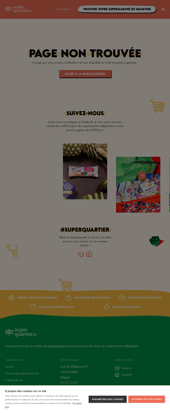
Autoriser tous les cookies (147, 399)
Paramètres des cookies (107, 399)
